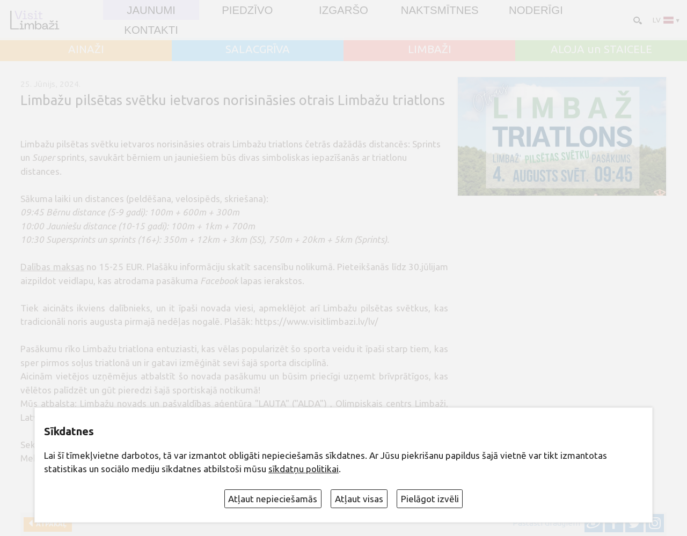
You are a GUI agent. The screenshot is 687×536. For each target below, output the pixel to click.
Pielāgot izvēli (430, 499)
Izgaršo (343, 10)
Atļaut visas (359, 499)
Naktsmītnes (440, 10)
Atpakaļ (50, 523)
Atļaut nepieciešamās (272, 499)
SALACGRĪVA (257, 49)
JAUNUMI (151, 10)
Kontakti (151, 30)
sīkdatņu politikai (303, 469)
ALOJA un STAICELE (601, 49)
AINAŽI (86, 49)
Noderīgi (536, 10)
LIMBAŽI (429, 49)
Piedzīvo (247, 10)
